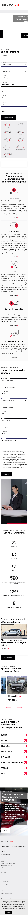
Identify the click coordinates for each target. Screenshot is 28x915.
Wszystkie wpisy (8, 659)
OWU (2, 869)
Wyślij (5, 831)
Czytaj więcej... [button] (22, 908)
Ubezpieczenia (14, 231)
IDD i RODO (3, 873)
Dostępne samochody (5, 856)
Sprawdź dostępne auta (14, 34)
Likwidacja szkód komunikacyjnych (8, 865)
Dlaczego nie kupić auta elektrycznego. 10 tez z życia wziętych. (13, 644)
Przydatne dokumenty (6, 871)
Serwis (14, 272)
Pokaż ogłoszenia (8, 117)
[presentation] (5, 39)
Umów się (6, 475)
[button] (3, 912)
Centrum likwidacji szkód (14, 309)
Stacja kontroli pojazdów (14, 341)
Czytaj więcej (14, 217)
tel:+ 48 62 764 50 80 (5, 883)
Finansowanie (14, 198)
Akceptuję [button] (8, 912)
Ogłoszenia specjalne (5, 858)
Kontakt (2, 897)
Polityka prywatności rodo (6, 895)
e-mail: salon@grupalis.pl (6, 885)
